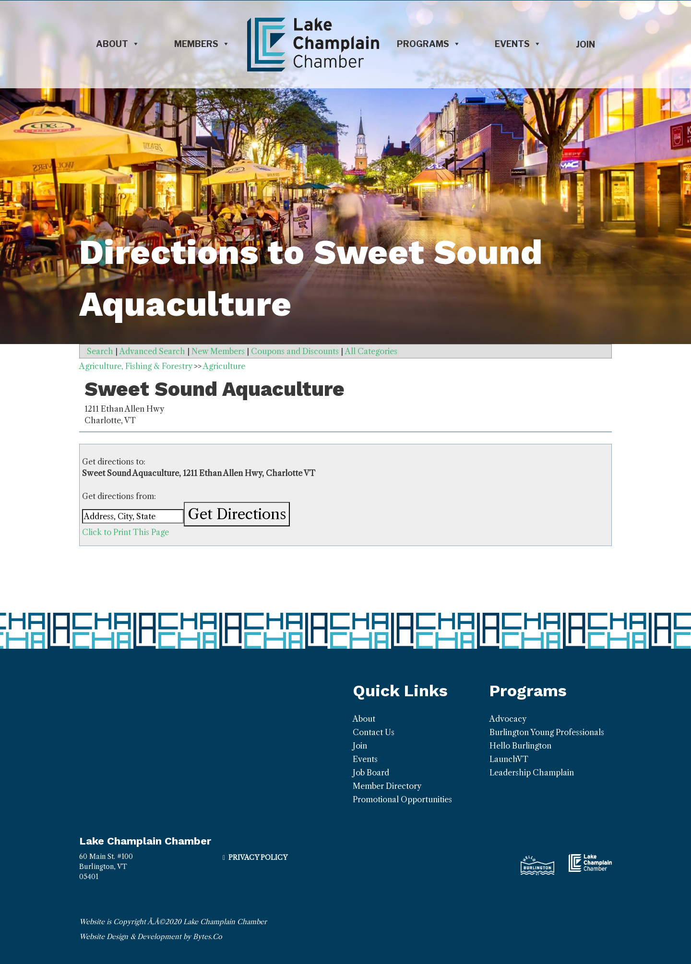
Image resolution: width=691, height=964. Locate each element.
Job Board (371, 772)
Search (100, 351)
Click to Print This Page (125, 532)
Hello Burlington (520, 745)
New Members (218, 351)
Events (518, 44)
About (118, 44)
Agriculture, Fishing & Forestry (135, 366)
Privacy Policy (257, 857)
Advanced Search (152, 351)
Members (202, 44)
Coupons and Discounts (295, 351)
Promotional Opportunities (402, 799)
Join (585, 44)
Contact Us (373, 732)
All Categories (371, 351)
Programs (429, 44)
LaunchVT (508, 759)
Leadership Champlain (531, 772)
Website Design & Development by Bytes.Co (150, 936)
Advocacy (507, 719)
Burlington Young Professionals (546, 732)
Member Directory (387, 786)
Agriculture (224, 366)
